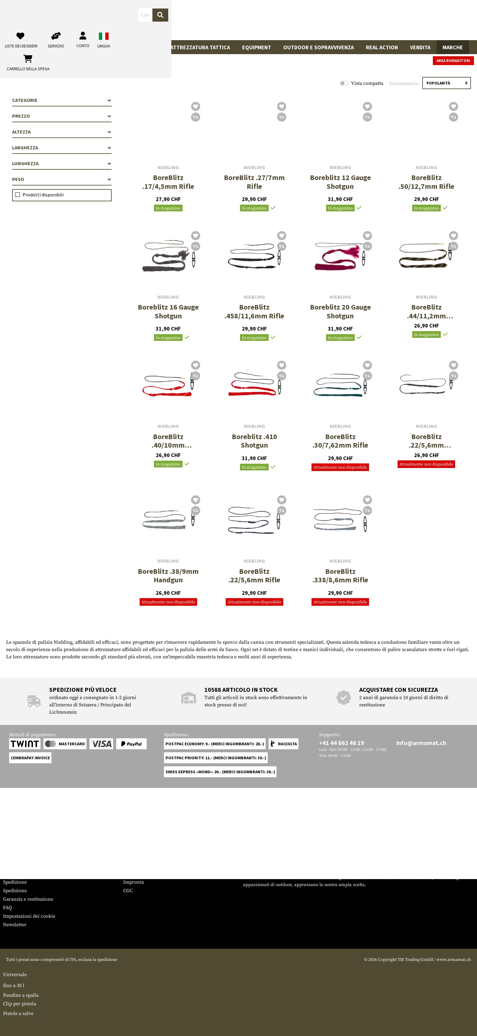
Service (14, 853)
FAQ (7, 908)
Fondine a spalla (21, 995)
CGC (128, 891)
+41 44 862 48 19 (341, 743)
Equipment (256, 47)
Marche (453, 47)
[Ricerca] (280, 19)
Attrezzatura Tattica (200, 47)
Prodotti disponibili (43, 195)
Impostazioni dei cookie (29, 916)
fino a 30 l (13, 985)
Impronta (133, 882)
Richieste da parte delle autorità (157, 874)
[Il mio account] (374, 20)
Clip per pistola (19, 1004)
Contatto (12, 874)
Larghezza (62, 147)
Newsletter (14, 925)
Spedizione (15, 882)
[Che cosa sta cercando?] (205, 19)
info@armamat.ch (421, 743)
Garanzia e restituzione (28, 899)
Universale (15, 975)
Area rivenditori (453, 60)
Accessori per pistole (89, 47)
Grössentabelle (19, 865)
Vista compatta (367, 83)
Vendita (420, 47)
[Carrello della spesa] (429, 20)
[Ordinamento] (446, 83)
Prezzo (62, 116)
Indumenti (144, 47)
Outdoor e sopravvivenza (318, 47)
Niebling (168, 167)
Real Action (382, 47)
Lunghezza (62, 163)
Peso (62, 179)
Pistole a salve (18, 1013)
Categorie (62, 100)
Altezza (62, 132)
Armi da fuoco (28, 47)
